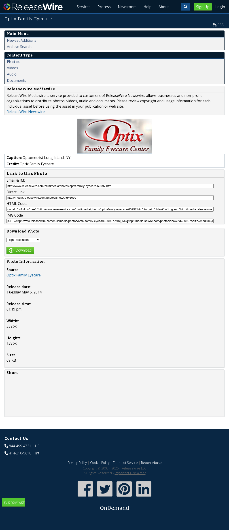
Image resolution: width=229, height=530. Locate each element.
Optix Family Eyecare (23, 275)
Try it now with (114, 506)
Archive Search (19, 46)
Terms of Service (125, 462)
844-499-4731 (20, 445)
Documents (16, 80)
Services (83, 6)
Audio (12, 74)
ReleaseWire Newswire (25, 111)
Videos (12, 67)
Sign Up (202, 6)
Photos (13, 61)
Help (147, 6)
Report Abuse (151, 462)
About (164, 6)
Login (220, 6)
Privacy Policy (77, 462)
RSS (220, 24)
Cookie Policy (100, 462)
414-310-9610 (20, 453)
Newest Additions (21, 40)
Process (104, 6)
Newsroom (127, 6)
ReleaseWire (33, 6)
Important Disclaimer (130, 473)
